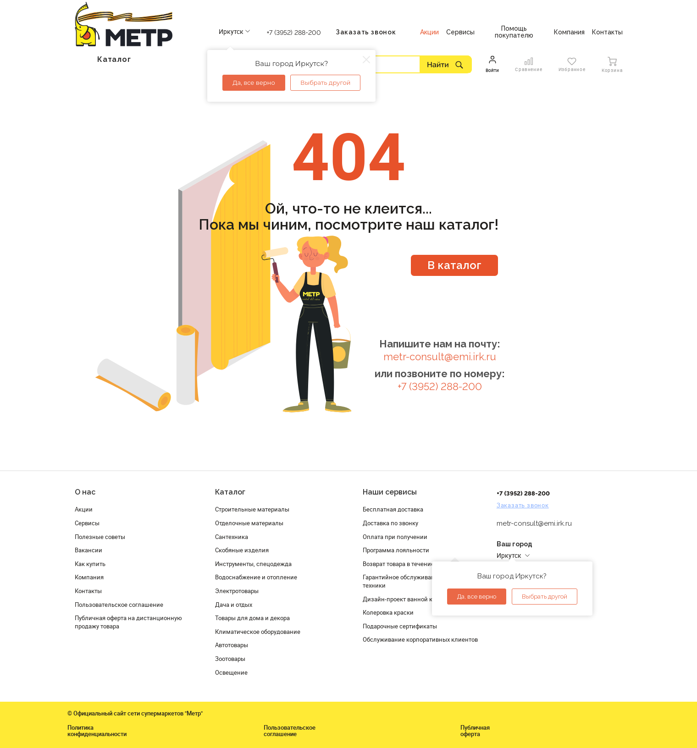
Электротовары (237, 591)
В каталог (454, 265)
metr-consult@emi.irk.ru (439, 357)
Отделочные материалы (249, 523)
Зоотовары (230, 658)
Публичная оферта (475, 730)
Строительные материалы (252, 509)
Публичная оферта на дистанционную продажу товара (128, 622)
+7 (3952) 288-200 (294, 32)
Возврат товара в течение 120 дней (412, 564)
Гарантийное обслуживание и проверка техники (418, 581)
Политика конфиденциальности (97, 730)
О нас (85, 492)
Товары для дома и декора (252, 618)
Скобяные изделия (242, 550)
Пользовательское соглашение (119, 604)
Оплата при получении (395, 537)
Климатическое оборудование (257, 631)
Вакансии (88, 550)
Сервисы (87, 523)
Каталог (230, 492)
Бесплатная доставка (393, 509)
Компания (89, 577)
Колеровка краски (388, 612)
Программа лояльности (396, 550)
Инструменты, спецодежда (253, 564)
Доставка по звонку (390, 523)
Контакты (88, 591)
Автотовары (231, 645)
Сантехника (231, 537)
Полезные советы (100, 537)
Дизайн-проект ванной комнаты (408, 599)
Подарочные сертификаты (400, 626)
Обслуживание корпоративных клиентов (420, 639)
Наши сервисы (390, 492)
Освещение (231, 672)
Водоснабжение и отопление (256, 577)
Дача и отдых (233, 604)
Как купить (90, 564)
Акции (84, 509)
